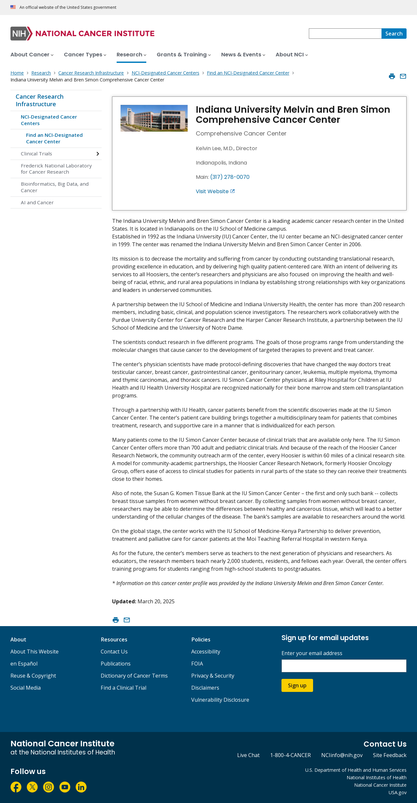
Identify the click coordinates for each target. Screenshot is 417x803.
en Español (23, 663)
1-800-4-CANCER (290, 755)
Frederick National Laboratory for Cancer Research (56, 168)
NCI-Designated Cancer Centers (49, 119)
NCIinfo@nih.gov (342, 755)
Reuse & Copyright (33, 675)
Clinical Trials (36, 153)
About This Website (34, 651)
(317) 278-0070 (230, 177)
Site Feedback (390, 755)
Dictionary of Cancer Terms (134, 675)
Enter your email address (311, 653)
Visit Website (212, 191)
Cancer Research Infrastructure (40, 100)
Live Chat (248, 755)
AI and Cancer (37, 202)
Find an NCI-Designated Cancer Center (54, 138)
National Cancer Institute (380, 785)
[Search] (394, 33)
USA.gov (398, 792)
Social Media (25, 687)
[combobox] (345, 33)
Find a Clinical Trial (123, 687)
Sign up (297, 685)
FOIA (197, 663)
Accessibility (205, 651)
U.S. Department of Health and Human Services (356, 770)
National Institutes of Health (377, 777)
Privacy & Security (212, 675)
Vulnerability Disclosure (220, 699)
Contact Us (114, 651)
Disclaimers (205, 687)
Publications (116, 663)
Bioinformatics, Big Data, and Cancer (55, 187)
